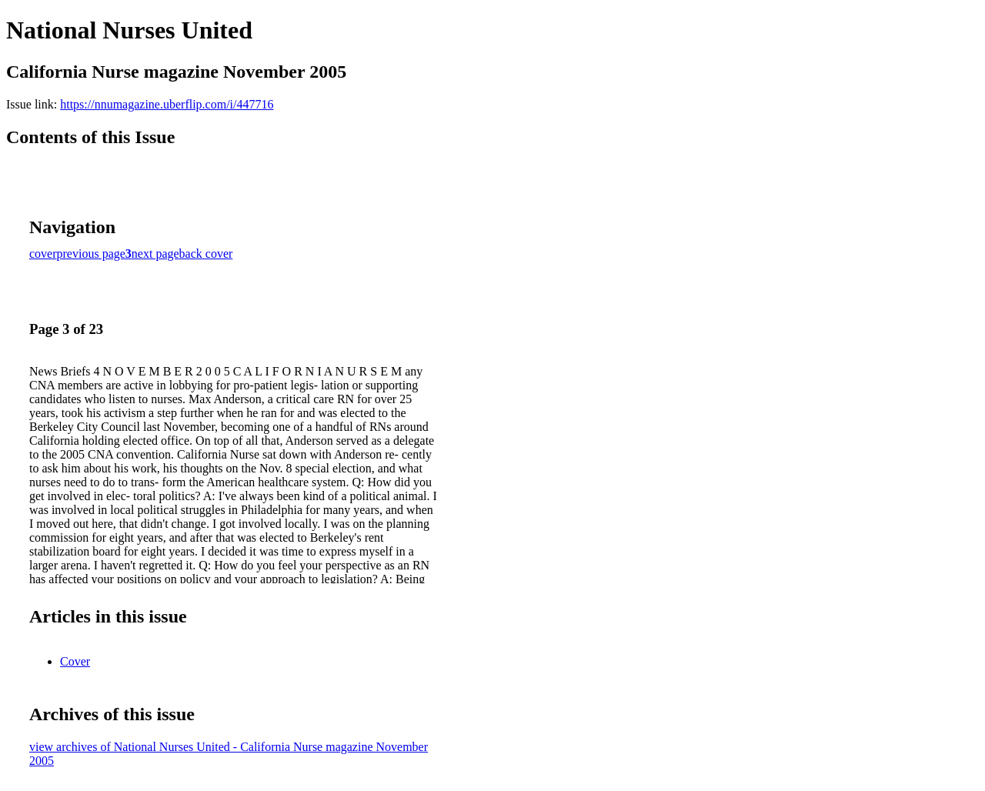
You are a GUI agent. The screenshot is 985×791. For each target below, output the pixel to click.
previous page (91, 253)
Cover (75, 661)
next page (155, 253)
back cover (206, 253)
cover (43, 253)
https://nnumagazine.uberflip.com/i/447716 (166, 104)
